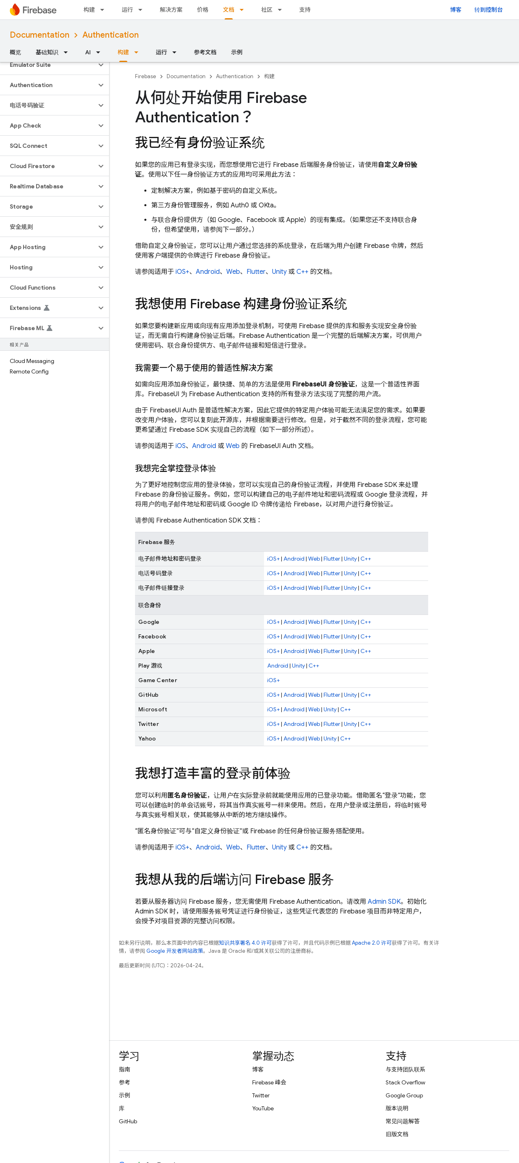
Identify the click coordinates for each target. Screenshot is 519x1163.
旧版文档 (397, 1134)
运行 (127, 9)
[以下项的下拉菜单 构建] (104, 9)
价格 (202, 9)
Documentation (39, 35)
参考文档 (205, 52)
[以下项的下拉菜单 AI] (100, 52)
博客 (455, 9)
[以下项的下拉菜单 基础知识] (68, 52)
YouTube (263, 1108)
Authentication (110, 35)
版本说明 (397, 1108)
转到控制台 (488, 9)
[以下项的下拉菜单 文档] (244, 9)
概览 (15, 52)
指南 (124, 1069)
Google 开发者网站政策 (174, 950)
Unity (279, 272)
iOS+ (182, 272)
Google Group (404, 1095)
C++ (302, 272)
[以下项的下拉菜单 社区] (282, 9)
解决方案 (171, 9)
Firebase (145, 76)
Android (208, 272)
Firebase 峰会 (269, 1082)
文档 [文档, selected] (228, 9)
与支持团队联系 (405, 1069)
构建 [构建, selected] (123, 52)
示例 (236, 52)
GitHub (128, 1121)
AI (88, 52)
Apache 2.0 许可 (372, 942)
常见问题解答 (403, 1121)
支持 (305, 9)
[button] (48, 65)
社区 (266, 9)
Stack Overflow (405, 1082)
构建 (89, 9)
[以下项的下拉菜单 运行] (142, 9)
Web (233, 272)
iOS (181, 446)
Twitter (261, 1095)
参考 (124, 1082)
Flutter (256, 272)
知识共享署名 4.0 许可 (245, 942)
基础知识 (47, 52)
